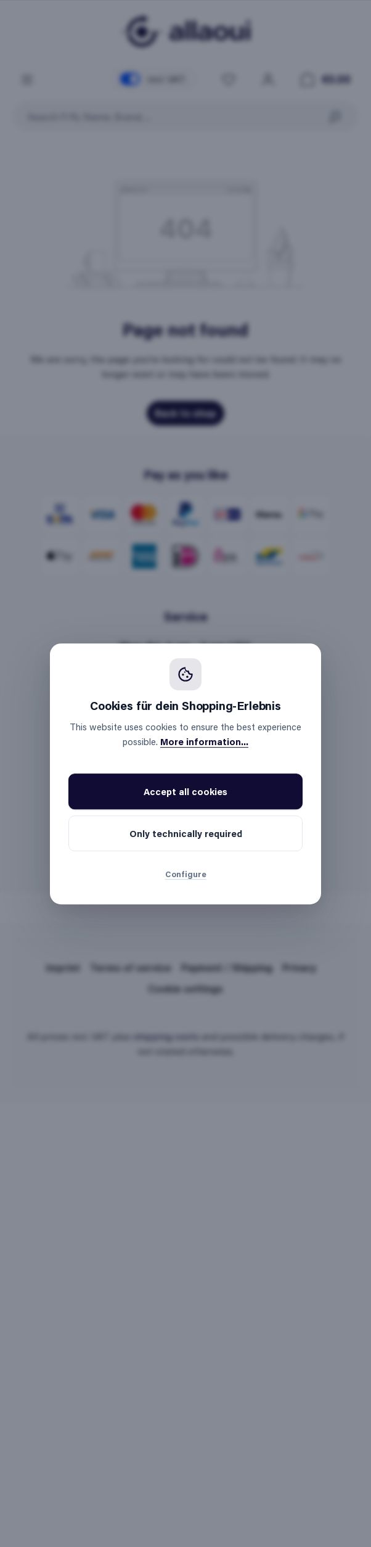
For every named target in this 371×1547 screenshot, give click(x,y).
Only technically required (185, 833)
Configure (185, 873)
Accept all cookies (185, 791)
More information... (204, 741)
